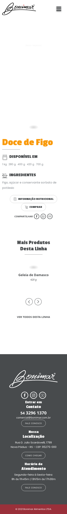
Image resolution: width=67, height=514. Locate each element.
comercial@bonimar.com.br (33, 417)
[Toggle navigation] (59, 8)
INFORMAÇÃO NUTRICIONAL (33, 199)
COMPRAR (33, 207)
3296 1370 (33, 413)
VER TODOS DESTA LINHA (33, 317)
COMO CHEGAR (33, 455)
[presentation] (29, 301)
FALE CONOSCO (33, 423)
